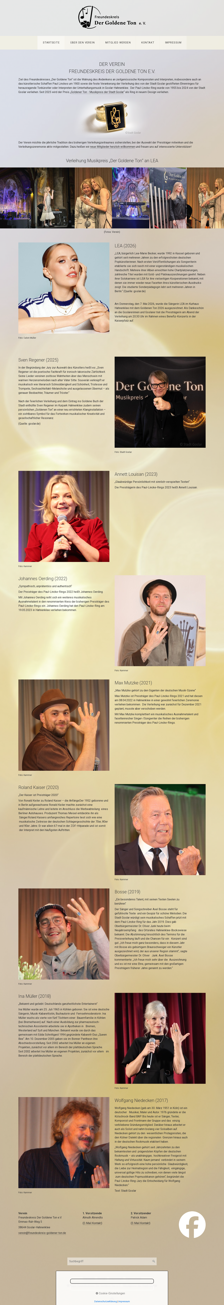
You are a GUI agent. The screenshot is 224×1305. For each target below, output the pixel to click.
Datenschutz (133, 1278)
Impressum (173, 42)
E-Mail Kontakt (92, 1223)
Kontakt (148, 42)
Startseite (51, 42)
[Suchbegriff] (112, 1261)
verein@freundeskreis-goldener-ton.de (42, 1233)
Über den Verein (82, 42)
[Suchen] (154, 1261)
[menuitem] (51, 43)
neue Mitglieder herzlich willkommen (112, 146)
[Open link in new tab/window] (192, 1224)
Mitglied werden (118, 42)
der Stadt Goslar (114, 92)
